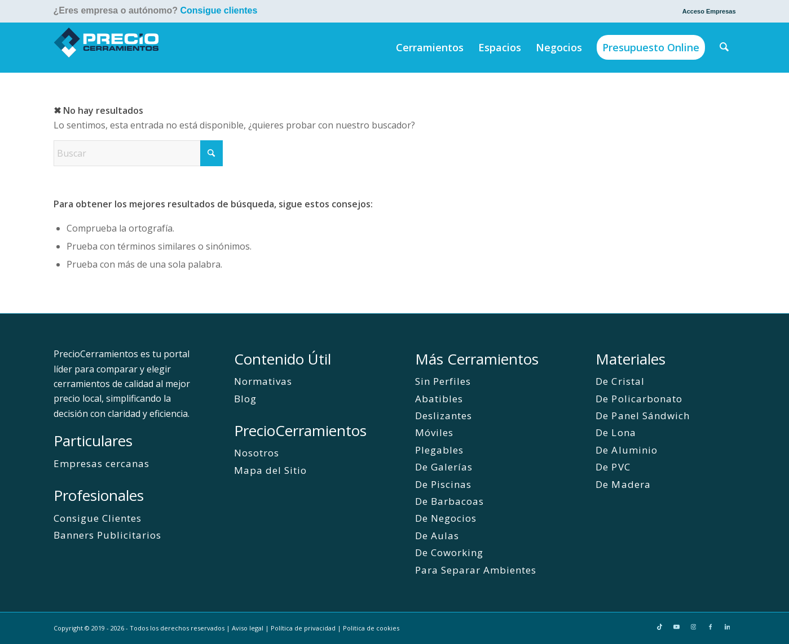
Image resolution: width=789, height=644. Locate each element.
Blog (245, 398)
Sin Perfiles (443, 381)
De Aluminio (626, 449)
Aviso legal (247, 628)
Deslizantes (443, 415)
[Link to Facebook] (710, 626)
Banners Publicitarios (107, 534)
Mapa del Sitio (270, 470)
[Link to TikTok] (659, 626)
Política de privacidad (303, 628)
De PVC (613, 466)
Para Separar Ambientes (475, 569)
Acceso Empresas (709, 11)
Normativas (263, 381)
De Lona (616, 432)
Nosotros (256, 452)
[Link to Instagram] (693, 626)
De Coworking (449, 552)
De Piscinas (443, 484)
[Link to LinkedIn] (727, 626)
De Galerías (444, 466)
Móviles (434, 432)
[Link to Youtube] (676, 626)
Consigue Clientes (98, 518)
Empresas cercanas (101, 463)
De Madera (623, 484)
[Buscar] (724, 47)
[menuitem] (706, 11)
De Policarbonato (639, 398)
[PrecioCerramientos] (107, 47)
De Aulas (437, 535)
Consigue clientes (218, 10)
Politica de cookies (371, 628)
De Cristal (620, 381)
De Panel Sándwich (642, 415)
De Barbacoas (449, 501)
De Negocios (446, 518)
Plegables (439, 449)
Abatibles (439, 398)
